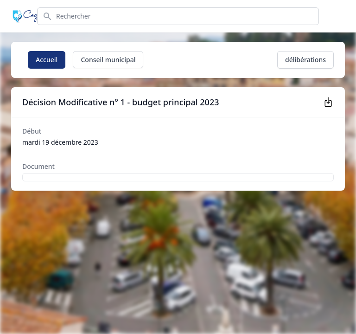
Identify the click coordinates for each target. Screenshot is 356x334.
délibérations (305, 59)
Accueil (46, 59)
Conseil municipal (108, 59)
